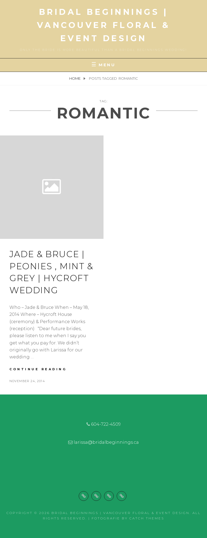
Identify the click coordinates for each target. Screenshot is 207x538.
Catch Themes (146, 518)
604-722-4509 (106, 424)
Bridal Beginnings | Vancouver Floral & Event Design (103, 25)
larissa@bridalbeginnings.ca (106, 442)
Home (75, 78)
